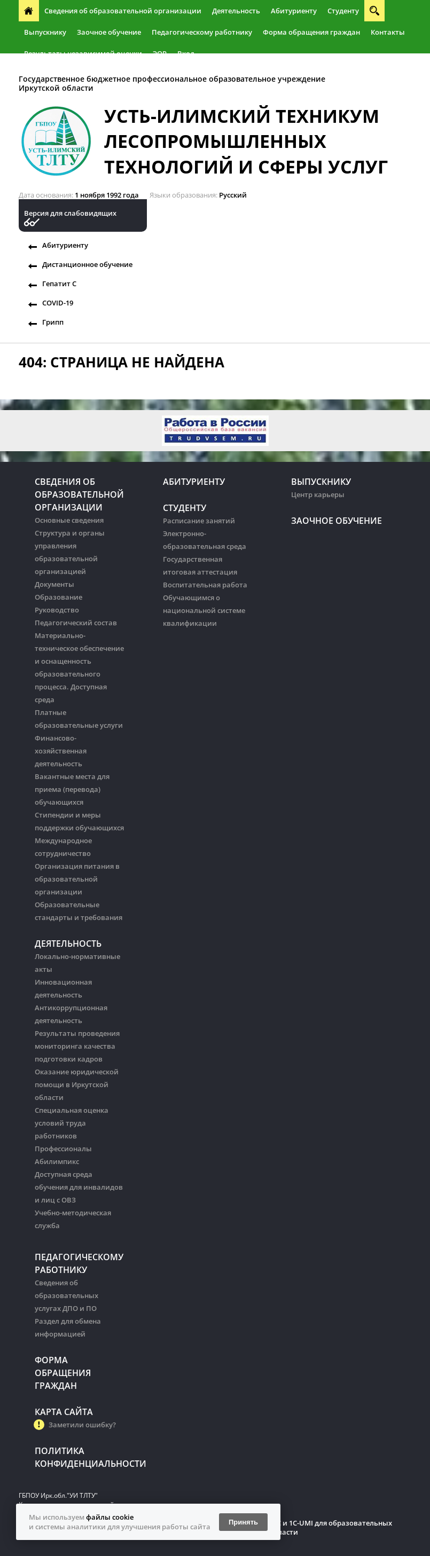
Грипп (53, 322)
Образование (58, 597)
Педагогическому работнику (202, 32)
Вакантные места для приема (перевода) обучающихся (72, 789)
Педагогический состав (76, 622)
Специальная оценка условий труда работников (71, 1123)
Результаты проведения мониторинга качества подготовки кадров (77, 1046)
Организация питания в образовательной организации (77, 879)
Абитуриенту (294, 10)
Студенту (343, 10)
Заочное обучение (109, 32)
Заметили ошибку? (82, 1424)
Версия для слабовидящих (70, 213)
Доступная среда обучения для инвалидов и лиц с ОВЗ (79, 1187)
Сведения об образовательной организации (122, 10)
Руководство (57, 610)
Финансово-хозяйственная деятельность (61, 750)
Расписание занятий (199, 520)
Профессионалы (63, 1148)
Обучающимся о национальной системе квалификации (204, 610)
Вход (185, 53)
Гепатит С (59, 283)
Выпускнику (45, 32)
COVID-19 (57, 303)
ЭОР (160, 53)
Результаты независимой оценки (83, 53)
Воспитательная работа (205, 585)
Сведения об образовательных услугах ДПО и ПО (66, 1295)
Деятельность (236, 10)
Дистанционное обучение (87, 264)
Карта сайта (64, 1412)
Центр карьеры (318, 494)
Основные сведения (69, 520)
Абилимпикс (57, 1161)
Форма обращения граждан (311, 32)
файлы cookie (110, 1517)
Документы (54, 584)
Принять (243, 1522)
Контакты (388, 32)
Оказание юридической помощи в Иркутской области (77, 1084)
